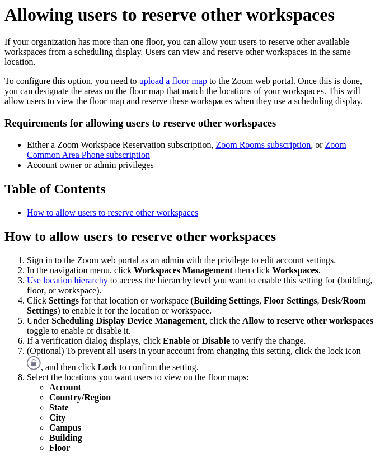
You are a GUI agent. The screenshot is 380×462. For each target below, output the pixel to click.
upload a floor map (173, 81)
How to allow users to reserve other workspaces (112, 212)
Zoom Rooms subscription (263, 145)
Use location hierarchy (67, 280)
